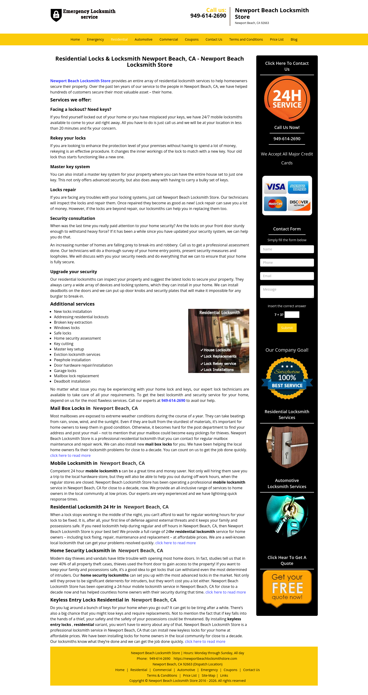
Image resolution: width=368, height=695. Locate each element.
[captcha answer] (291, 314)
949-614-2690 (208, 15)
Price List (277, 39)
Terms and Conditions (246, 39)
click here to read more (70, 455)
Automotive (144, 39)
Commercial (169, 39)
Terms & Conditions (162, 675)
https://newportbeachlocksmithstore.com (205, 658)
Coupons (192, 39)
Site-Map (208, 675)
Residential (119, 39)
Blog (294, 39)
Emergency (95, 39)
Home (75, 39)
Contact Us (214, 39)
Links (224, 675)
